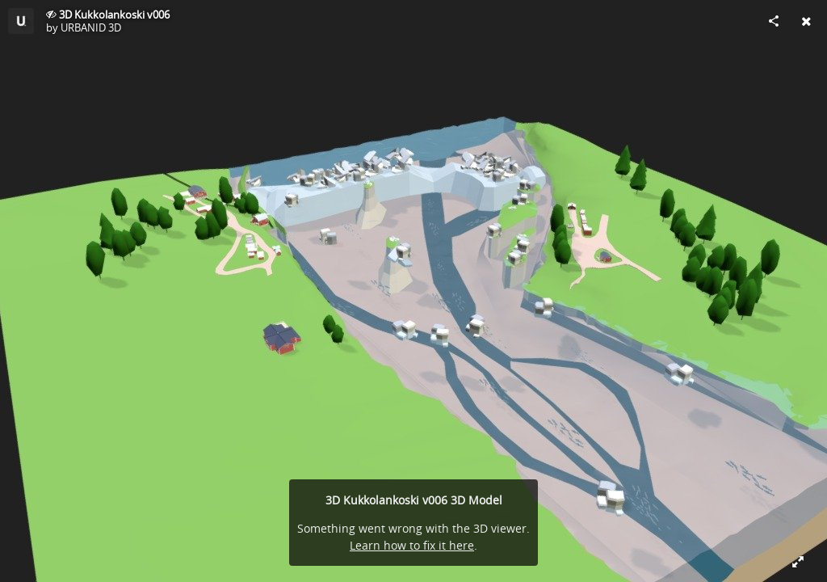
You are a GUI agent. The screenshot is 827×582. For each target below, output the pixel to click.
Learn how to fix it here (412, 545)
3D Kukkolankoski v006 (114, 14)
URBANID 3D (91, 27)
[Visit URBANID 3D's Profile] (21, 21)
